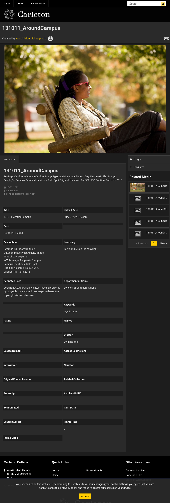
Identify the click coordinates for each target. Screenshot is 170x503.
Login (135, 159)
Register (137, 167)
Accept (85, 496)
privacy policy (69, 487)
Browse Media (38, 3)
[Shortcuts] (166, 38)
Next (163, 243)
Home (20, 3)
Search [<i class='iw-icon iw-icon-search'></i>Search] (164, 3)
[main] (85, 239)
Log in (7, 3)
